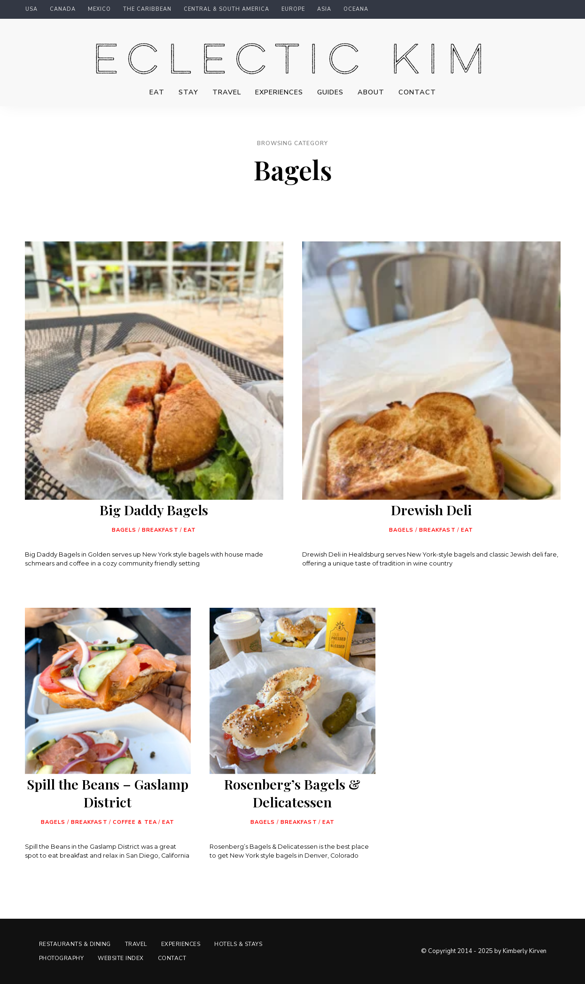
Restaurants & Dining (75, 944)
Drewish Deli (431, 510)
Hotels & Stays (238, 944)
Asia (324, 9)
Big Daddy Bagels (154, 510)
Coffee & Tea (135, 822)
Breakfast (160, 530)
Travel (226, 92)
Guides (330, 92)
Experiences (279, 92)
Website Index (121, 958)
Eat (156, 92)
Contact (417, 92)
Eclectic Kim (292, 64)
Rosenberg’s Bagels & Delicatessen (292, 793)
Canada (63, 9)
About (371, 92)
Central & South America (226, 9)
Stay (188, 92)
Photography (61, 958)
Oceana (355, 9)
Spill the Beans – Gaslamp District (107, 793)
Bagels (124, 530)
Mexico (99, 9)
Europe (293, 9)
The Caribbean (147, 9)
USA (31, 9)
